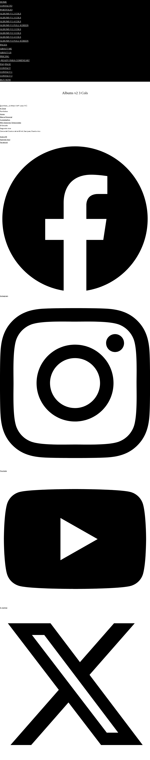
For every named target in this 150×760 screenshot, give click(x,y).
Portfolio (6, 9)
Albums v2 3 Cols (10, 33)
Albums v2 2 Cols (10, 29)
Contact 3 (6, 76)
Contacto (6, 5)
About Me (6, 48)
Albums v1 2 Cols (10, 13)
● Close (3, 108)
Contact (5, 68)
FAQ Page (5, 64)
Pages (3, 44)
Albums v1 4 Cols (10, 21)
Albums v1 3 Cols (10, 17)
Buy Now (5, 79)
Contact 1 (6, 72)
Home (3, 2)
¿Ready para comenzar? (15, 60)
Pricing (4, 56)
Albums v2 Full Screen (14, 41)
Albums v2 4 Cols (10, 37)
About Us (5, 52)
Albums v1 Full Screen (14, 25)
